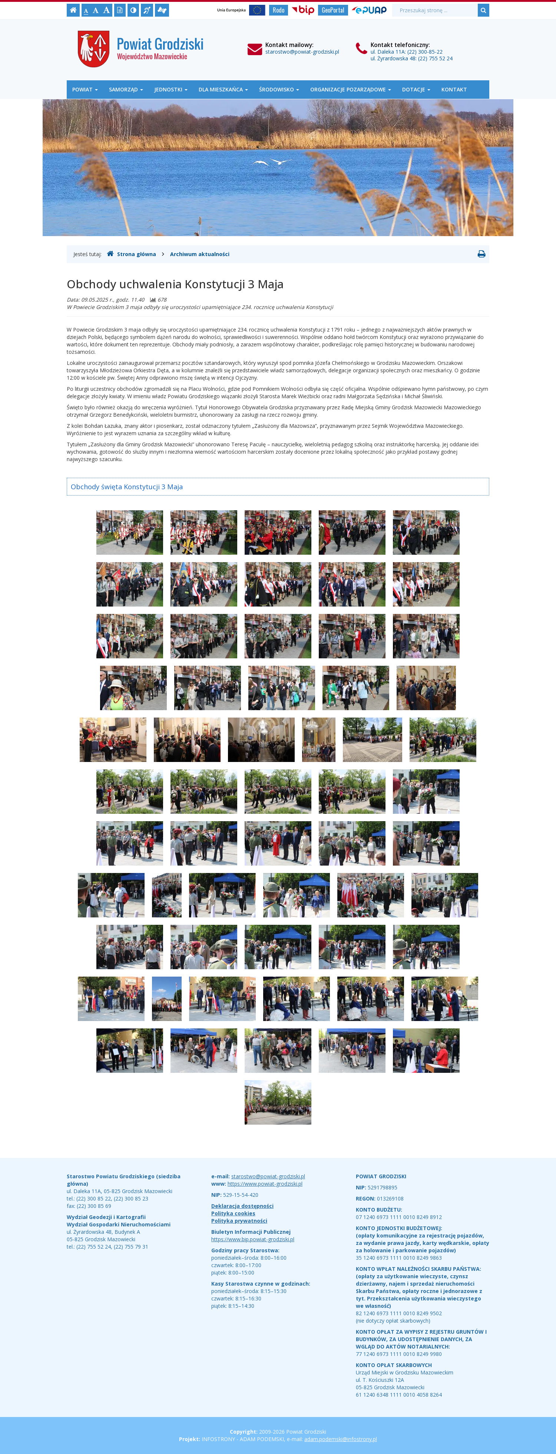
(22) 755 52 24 (435, 58)
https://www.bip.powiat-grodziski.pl (252, 1239)
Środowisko (279, 89)
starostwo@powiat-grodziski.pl (302, 51)
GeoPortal (333, 10)
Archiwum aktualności (199, 254)
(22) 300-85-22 (425, 51)
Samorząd (126, 89)
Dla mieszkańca (223, 89)
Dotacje (416, 89)
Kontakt (454, 89)
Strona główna (131, 254)
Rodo (278, 10)
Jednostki (171, 89)
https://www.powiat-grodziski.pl (265, 1183)
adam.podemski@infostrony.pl (340, 1439)
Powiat (85, 89)
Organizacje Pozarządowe (350, 89)
